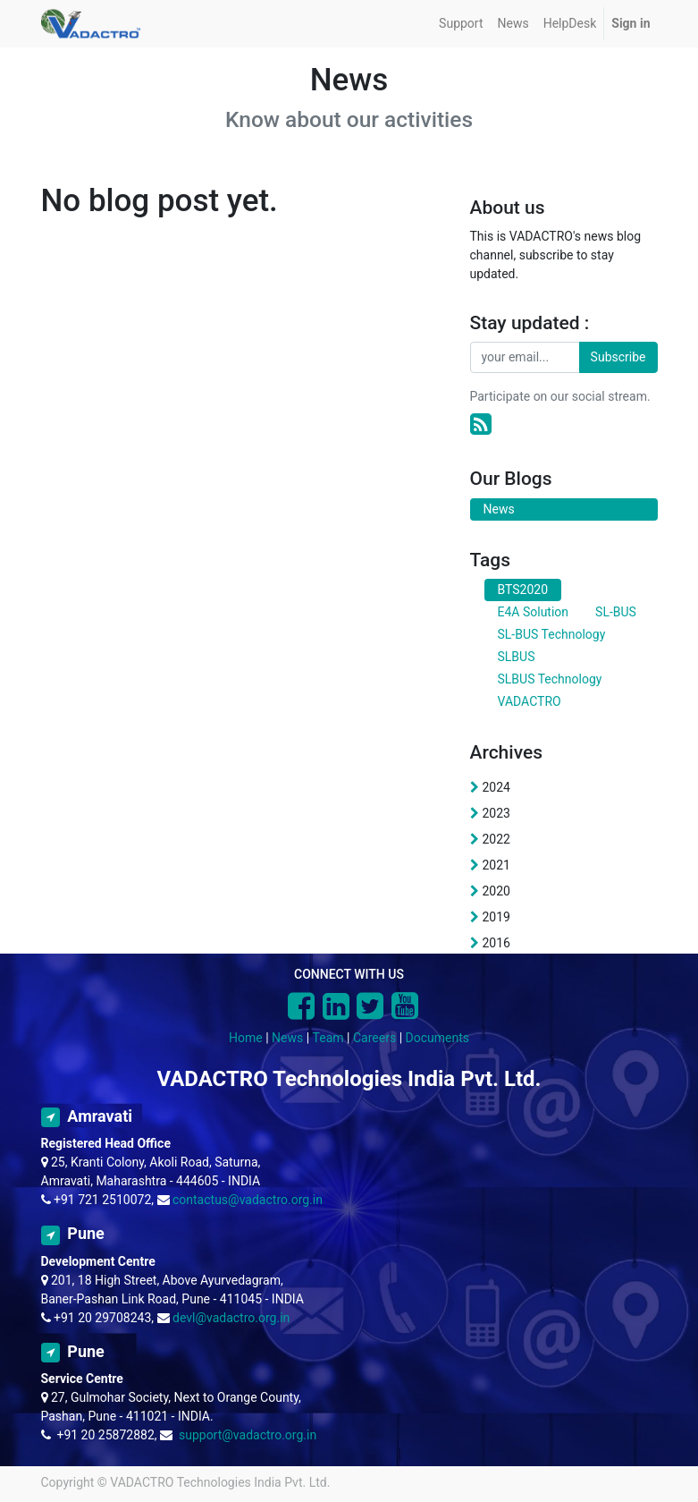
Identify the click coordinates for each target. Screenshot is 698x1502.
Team (328, 1038)
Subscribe (618, 357)
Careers (374, 1038)
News (287, 1038)
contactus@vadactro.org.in (247, 1199)
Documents (437, 1038)
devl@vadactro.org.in (231, 1318)
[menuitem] (461, 23)
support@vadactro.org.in (247, 1435)
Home (246, 1038)
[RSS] (481, 424)
